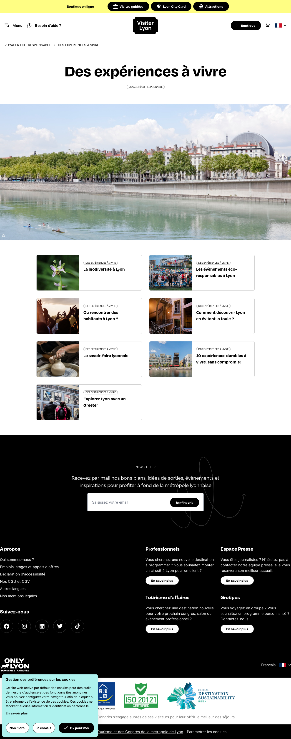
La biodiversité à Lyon (104, 269)
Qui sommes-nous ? (17, 559)
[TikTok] (77, 626)
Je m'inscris (184, 502)
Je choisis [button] (43, 728)
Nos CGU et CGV (15, 581)
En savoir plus (162, 580)
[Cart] (268, 25)
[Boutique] (244, 25)
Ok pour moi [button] (76, 728)
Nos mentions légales (18, 596)
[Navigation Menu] (14, 25)
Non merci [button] (17, 728)
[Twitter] (59, 626)
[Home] (145, 25)
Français (276, 665)
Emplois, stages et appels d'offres (29, 567)
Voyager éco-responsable (28, 45)
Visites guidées (128, 6)
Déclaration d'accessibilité (22, 574)
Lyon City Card (171, 6)
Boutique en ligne (80, 6)
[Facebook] (6, 626)
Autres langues (12, 588)
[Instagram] (24, 626)
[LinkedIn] (42, 626)
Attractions (211, 6)
